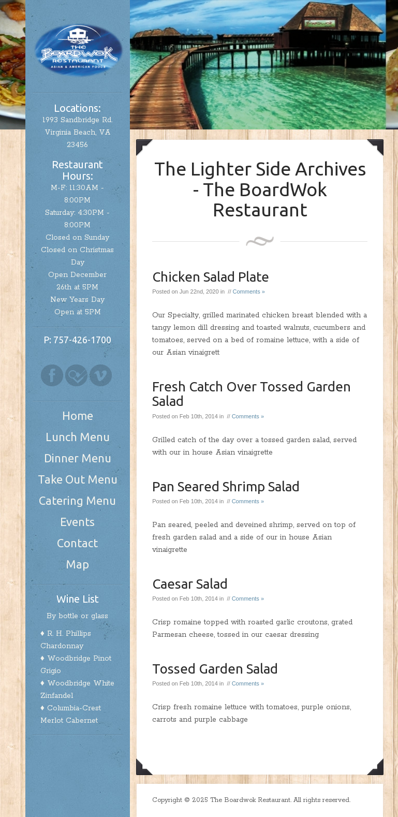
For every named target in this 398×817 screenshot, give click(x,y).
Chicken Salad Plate (210, 276)
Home (77, 415)
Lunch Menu (78, 436)
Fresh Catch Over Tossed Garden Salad (251, 394)
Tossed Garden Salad (215, 668)
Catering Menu (77, 500)
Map (77, 564)
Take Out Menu (77, 479)
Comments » (249, 291)
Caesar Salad (190, 583)
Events (77, 521)
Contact (77, 542)
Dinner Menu (77, 457)
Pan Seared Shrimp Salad (226, 486)
